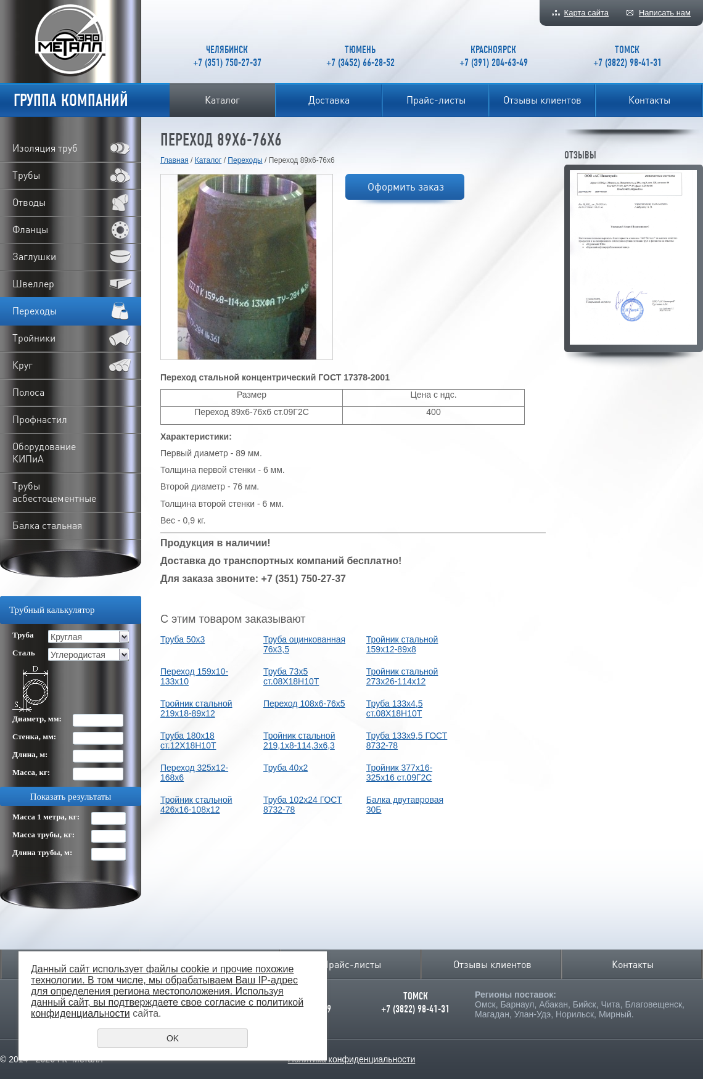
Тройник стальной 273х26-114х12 (402, 676)
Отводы (29, 202)
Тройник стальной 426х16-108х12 (196, 804)
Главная (174, 160)
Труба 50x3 (182, 639)
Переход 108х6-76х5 (304, 703)
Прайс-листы (436, 100)
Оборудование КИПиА (44, 452)
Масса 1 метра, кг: (46, 816)
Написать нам (665, 12)
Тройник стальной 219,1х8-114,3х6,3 (299, 740)
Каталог (222, 100)
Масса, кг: (31, 772)
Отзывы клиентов (542, 100)
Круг (22, 365)
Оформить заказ (406, 186)
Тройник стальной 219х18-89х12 (196, 708)
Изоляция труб (45, 148)
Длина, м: (29, 754)
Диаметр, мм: (37, 718)
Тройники (34, 338)
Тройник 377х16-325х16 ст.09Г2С (399, 772)
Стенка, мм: (34, 736)
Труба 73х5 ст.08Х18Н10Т (291, 676)
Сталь (23, 652)
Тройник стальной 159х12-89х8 (402, 644)
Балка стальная (47, 525)
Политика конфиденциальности (352, 1059)
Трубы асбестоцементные (54, 492)
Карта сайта (586, 12)
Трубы (26, 175)
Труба (23, 634)
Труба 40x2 (285, 768)
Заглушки (34, 256)
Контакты (649, 100)
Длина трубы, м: (42, 852)
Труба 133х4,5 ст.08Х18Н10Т (394, 708)
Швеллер (33, 283)
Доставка (329, 100)
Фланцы (30, 229)
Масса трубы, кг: (43, 834)
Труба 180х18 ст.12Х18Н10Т (188, 740)
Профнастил (39, 419)
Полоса (28, 392)
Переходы (245, 160)
